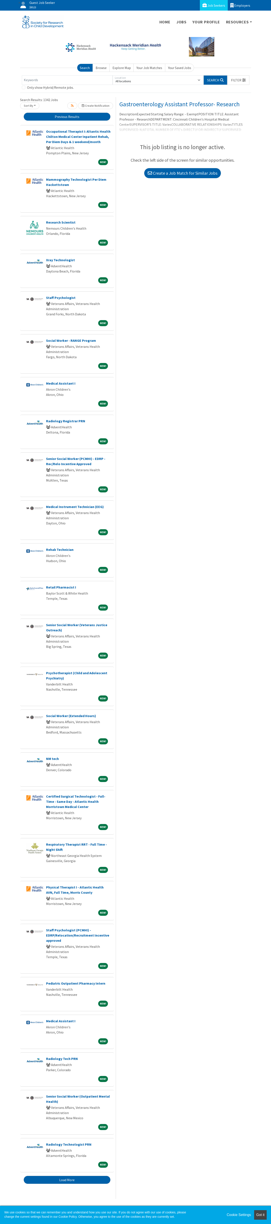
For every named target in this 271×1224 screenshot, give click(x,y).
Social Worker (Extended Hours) (71, 716)
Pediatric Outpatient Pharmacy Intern (75, 983)
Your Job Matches (149, 68)
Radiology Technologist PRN (68, 1144)
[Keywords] (67, 80)
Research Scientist (60, 222)
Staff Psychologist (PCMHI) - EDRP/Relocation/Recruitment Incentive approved (77, 935)
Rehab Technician (60, 549)
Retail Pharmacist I (61, 587)
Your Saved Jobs (179, 68)
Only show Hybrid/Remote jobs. (50, 87)
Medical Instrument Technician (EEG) (75, 507)
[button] (238, 80)
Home (164, 21)
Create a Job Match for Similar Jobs (182, 173)
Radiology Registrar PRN (65, 421)
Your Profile (206, 21)
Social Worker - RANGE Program (71, 340)
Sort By (28, 106)
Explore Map (121, 68)
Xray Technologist (60, 260)
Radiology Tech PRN (62, 1058)
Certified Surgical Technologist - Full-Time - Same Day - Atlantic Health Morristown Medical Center (75, 801)
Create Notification (95, 106)
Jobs (181, 21)
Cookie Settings (239, 1215)
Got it (260, 1215)
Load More (67, 1180)
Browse (101, 68)
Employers (240, 5)
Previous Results (67, 116)
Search (85, 68)
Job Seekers (213, 5)
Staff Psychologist (60, 297)
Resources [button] (237, 21)
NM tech (52, 758)
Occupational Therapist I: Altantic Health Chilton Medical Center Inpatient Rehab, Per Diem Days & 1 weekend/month (78, 136)
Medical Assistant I (60, 383)
